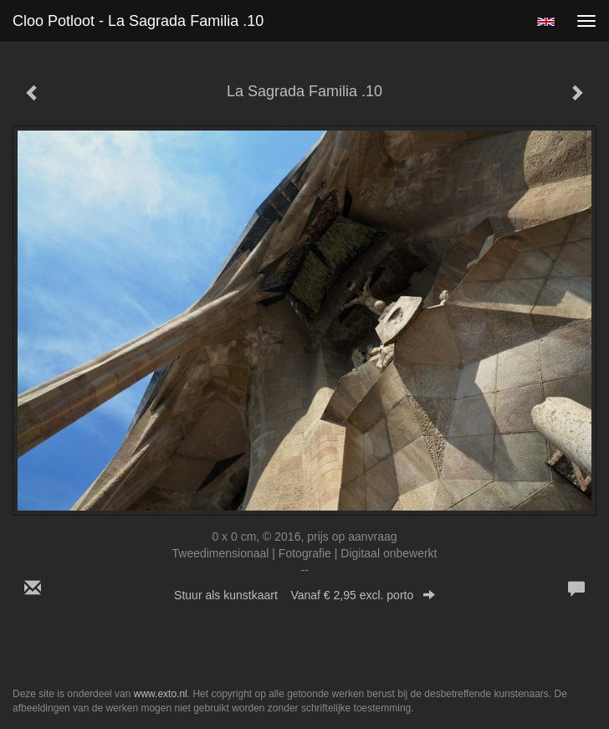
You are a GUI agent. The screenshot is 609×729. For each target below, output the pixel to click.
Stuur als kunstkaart (304, 595)
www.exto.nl (160, 694)
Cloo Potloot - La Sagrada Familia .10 (138, 21)
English (545, 22)
